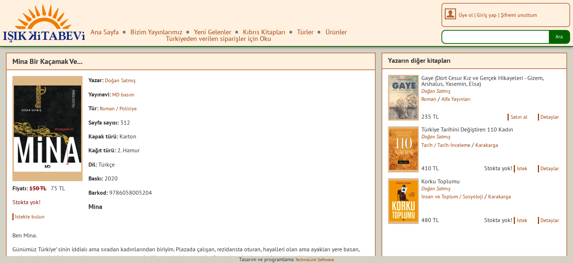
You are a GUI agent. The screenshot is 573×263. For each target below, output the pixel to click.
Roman (435, 100)
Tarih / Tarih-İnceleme (453, 152)
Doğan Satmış (122, 80)
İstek (517, 181)
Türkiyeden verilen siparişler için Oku (218, 38)
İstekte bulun (32, 216)
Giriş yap (489, 14)
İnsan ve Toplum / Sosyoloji (461, 210)
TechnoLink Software (315, 259)
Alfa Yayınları (464, 100)
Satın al (513, 123)
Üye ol (468, 14)
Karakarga (498, 152)
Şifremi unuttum (521, 14)
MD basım (124, 94)
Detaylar (548, 123)
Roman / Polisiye (120, 108)
